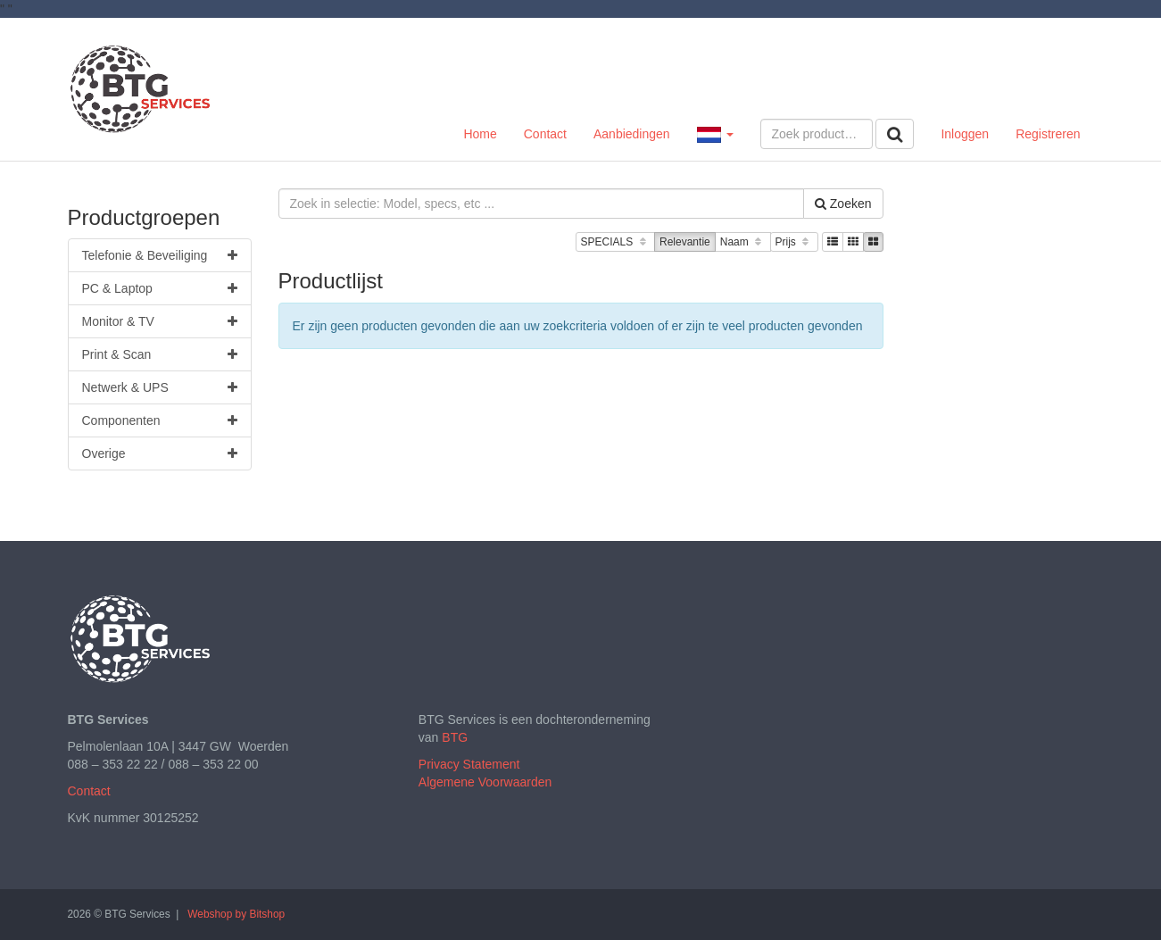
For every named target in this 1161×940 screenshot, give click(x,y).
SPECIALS (615, 242)
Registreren (1048, 134)
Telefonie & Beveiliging (159, 255)
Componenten (159, 420)
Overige (159, 453)
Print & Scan (159, 354)
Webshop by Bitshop (236, 914)
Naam (743, 242)
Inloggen (965, 134)
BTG (455, 737)
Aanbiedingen (631, 134)
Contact (545, 134)
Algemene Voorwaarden (485, 782)
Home (479, 134)
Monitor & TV (159, 321)
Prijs (794, 242)
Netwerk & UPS (159, 387)
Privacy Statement (469, 764)
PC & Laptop (159, 288)
